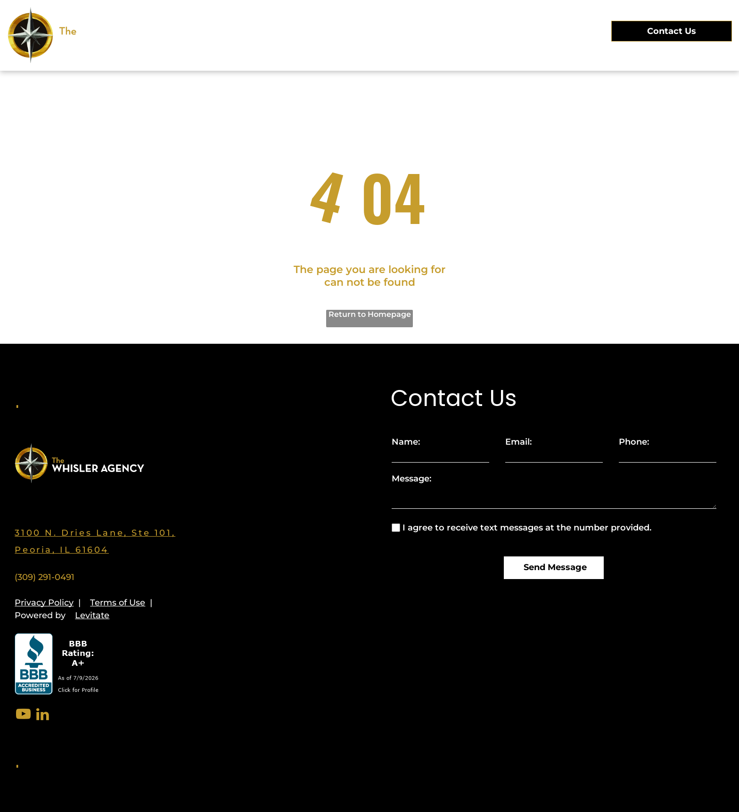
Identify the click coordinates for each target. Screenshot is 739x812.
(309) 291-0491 (44, 577)
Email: (518, 442)
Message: (411, 478)
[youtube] (23, 715)
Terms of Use (117, 602)
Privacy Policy (44, 602)
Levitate (92, 615)
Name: (406, 442)
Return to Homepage (369, 314)
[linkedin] (42, 715)
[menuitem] (248, 30)
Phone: (634, 442)
